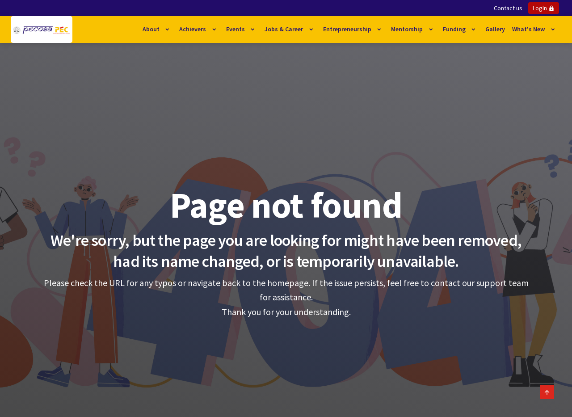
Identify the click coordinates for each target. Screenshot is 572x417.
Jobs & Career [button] (284, 29)
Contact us (508, 8)
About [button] (152, 29)
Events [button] (236, 29)
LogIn (544, 8)
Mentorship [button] (407, 29)
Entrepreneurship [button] (348, 29)
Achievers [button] (193, 29)
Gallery (495, 29)
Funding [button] (455, 29)
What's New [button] (529, 29)
